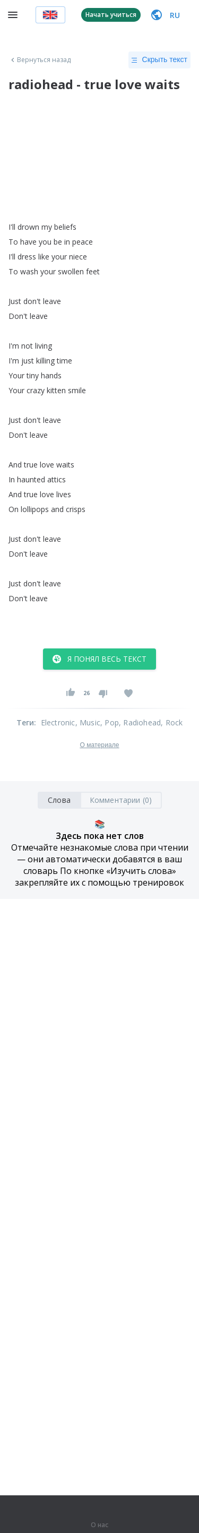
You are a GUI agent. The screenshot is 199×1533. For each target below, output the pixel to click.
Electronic (58, 722)
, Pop (109, 722)
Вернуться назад (39, 60)
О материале (99, 745)
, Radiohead (140, 722)
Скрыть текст (159, 60)
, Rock (172, 722)
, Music (87, 722)
